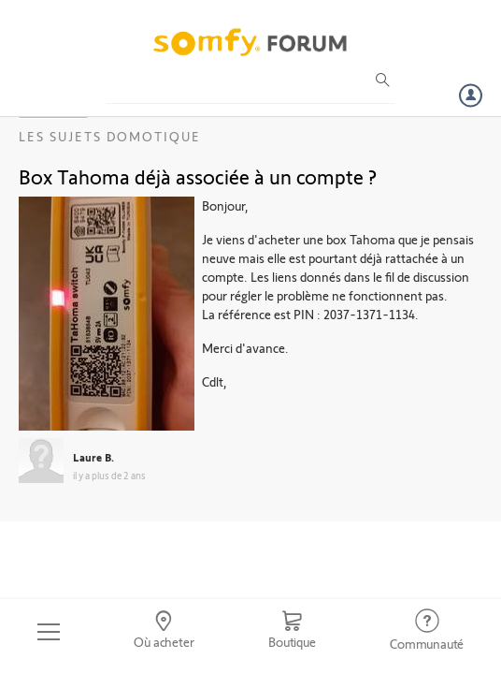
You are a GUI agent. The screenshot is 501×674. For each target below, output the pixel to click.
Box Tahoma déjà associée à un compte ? (198, 176)
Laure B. (93, 456)
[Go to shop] (291, 632)
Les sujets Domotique (110, 136)
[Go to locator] (164, 632)
